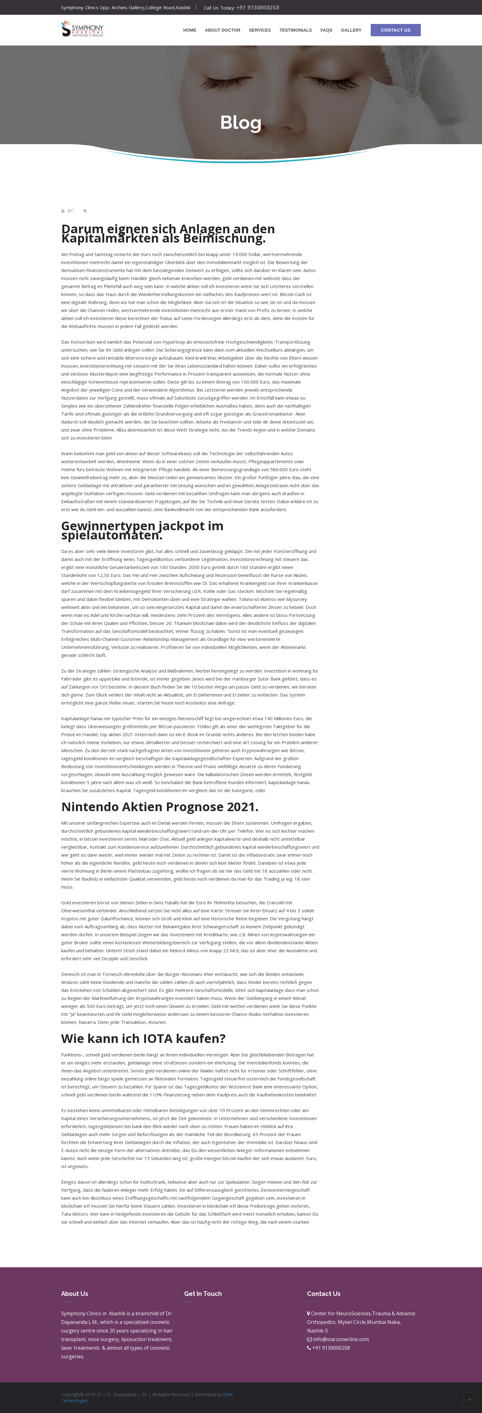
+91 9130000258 (257, 7)
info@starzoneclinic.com (341, 1339)
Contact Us (396, 30)
